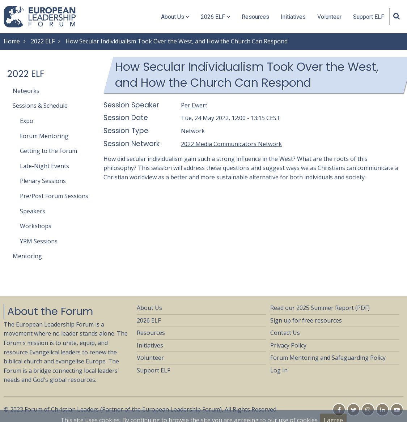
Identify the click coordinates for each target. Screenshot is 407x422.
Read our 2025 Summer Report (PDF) (320, 308)
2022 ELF (43, 41)
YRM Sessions (39, 241)
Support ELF (368, 16)
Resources (255, 16)
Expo (26, 121)
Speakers (32, 211)
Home (12, 41)
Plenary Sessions (43, 181)
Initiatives (293, 16)
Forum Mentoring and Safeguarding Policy (328, 358)
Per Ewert (194, 105)
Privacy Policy (288, 345)
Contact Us (285, 333)
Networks (26, 91)
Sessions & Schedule (40, 106)
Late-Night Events (44, 166)
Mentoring (27, 256)
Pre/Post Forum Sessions (54, 196)
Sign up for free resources (306, 320)
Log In (279, 370)
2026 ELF (215, 16)
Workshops (35, 226)
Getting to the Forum (48, 151)
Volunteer (329, 16)
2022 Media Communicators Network (231, 144)
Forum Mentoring (44, 136)
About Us (175, 16)
